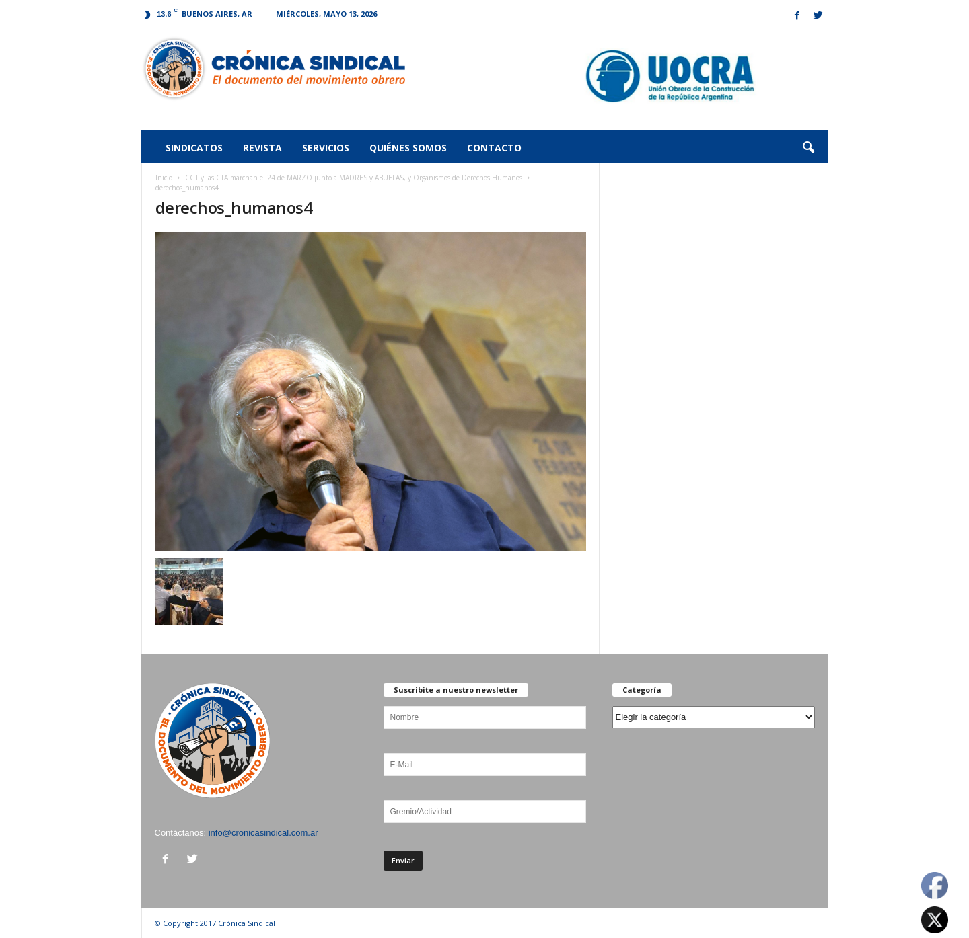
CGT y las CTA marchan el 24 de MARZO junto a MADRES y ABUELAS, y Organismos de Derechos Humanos (353, 177)
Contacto (494, 147)
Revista (262, 147)
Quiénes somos (408, 147)
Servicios (325, 147)
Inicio (163, 177)
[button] (808, 148)
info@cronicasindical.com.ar (263, 833)
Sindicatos (194, 147)
